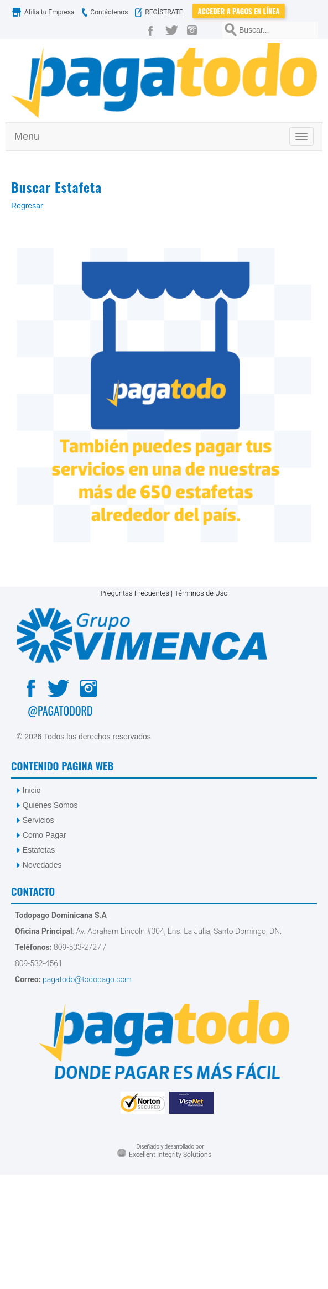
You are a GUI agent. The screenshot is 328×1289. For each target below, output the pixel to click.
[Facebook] (152, 30)
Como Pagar (44, 835)
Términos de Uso (200, 593)
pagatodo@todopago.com (86, 979)
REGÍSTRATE (161, 12)
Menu (26, 136)
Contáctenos (103, 12)
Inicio (32, 790)
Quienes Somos (50, 805)
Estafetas (39, 850)
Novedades (42, 864)
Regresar (27, 205)
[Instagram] (194, 30)
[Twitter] (173, 30)
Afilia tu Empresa (44, 12)
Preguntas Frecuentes (134, 593)
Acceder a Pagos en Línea (239, 11)
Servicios (38, 820)
